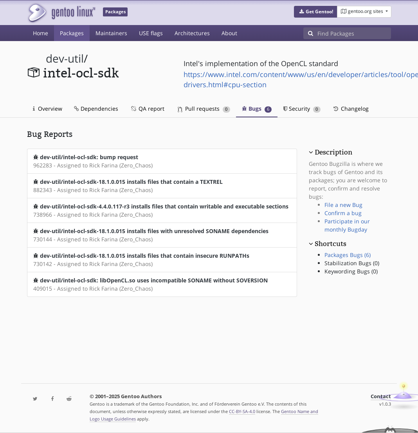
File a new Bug (343, 204)
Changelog (350, 108)
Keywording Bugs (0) (351, 271)
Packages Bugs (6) (347, 255)
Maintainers (111, 33)
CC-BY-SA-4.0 (242, 411)
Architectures (192, 33)
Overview (47, 108)
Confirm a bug (343, 213)
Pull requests (204, 108)
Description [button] (333, 152)
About (229, 33)
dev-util (65, 58)
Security (302, 108)
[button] (315, 12)
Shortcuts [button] (330, 244)
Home (40, 33)
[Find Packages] (354, 33)
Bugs (257, 108)
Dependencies (96, 108)
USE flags (151, 33)
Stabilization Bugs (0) (351, 263)
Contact (381, 396)
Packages (72, 33)
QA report (147, 108)
